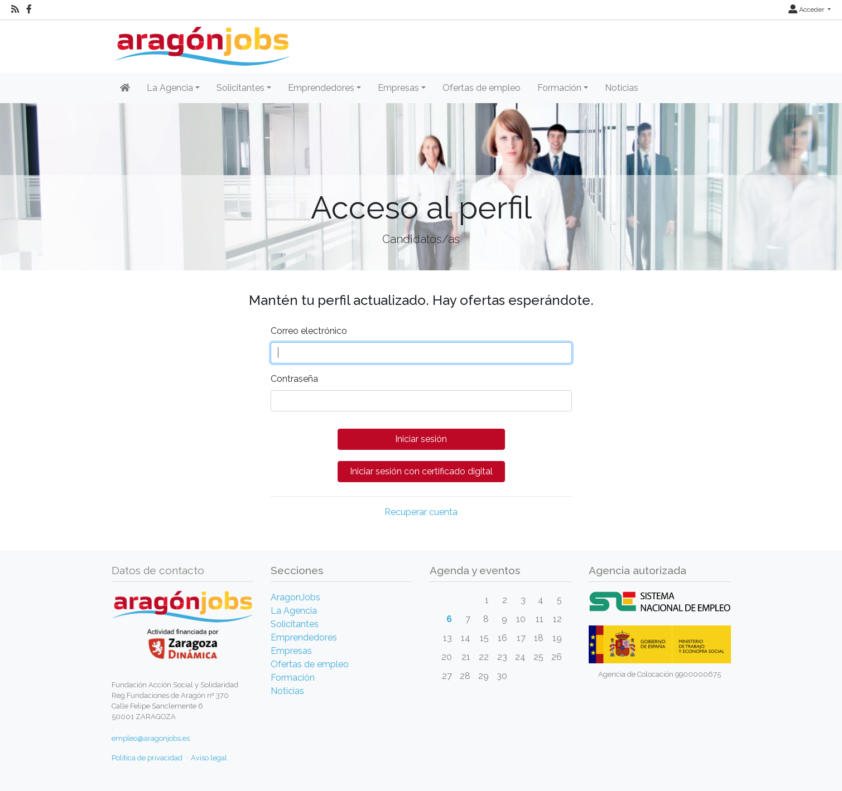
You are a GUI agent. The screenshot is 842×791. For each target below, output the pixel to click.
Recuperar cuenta (421, 512)
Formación (293, 677)
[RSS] (15, 9)
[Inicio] (201, 42)
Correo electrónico (309, 331)
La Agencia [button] (170, 88)
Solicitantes (295, 624)
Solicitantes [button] (240, 88)
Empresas (291, 651)
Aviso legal (209, 758)
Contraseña (294, 378)
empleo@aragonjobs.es (151, 738)
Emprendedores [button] (321, 88)
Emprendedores (304, 637)
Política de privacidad (147, 758)
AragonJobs (295, 597)
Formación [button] (559, 88)
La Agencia (294, 610)
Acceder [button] (807, 9)
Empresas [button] (398, 88)
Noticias (621, 88)
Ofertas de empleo (481, 88)
